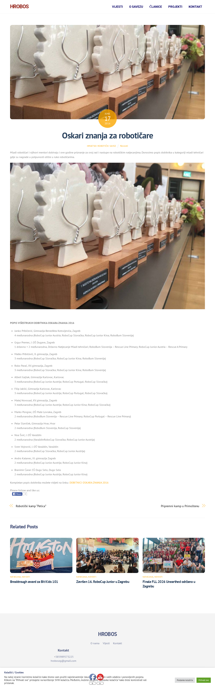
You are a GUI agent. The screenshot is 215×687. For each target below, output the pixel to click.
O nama (95, 644)
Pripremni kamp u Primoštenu (180, 507)
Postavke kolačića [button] (185, 680)
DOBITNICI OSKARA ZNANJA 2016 (89, 483)
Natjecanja (15, 577)
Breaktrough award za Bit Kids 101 (34, 582)
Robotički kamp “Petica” (31, 507)
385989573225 (64, 657)
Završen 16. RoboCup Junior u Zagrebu (102, 582)
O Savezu (136, 6)
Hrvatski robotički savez (101, 146)
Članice (155, 6)
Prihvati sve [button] (204, 680)
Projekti (175, 6)
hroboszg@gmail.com (63, 661)
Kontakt (195, 6)
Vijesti (117, 6)
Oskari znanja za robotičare (107, 136)
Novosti (124, 146)
